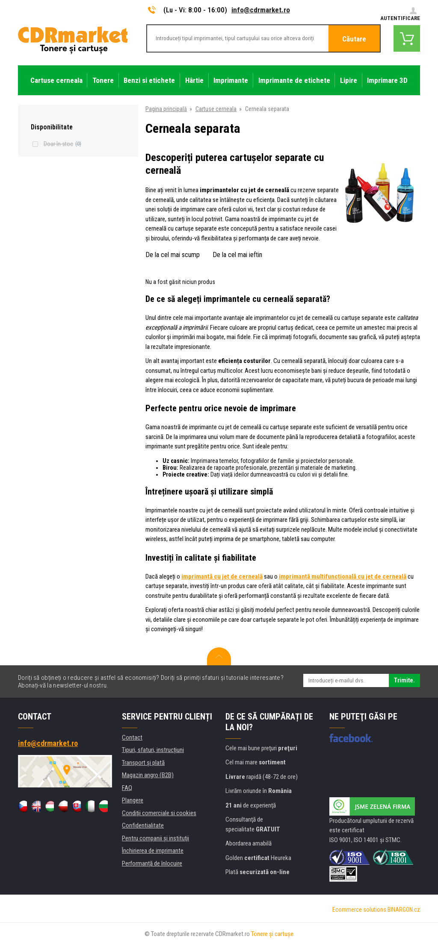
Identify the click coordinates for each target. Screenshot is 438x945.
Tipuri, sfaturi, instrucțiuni (153, 750)
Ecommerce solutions (359, 909)
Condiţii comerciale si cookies (159, 813)
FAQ (127, 788)
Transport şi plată (143, 763)
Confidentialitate (143, 825)
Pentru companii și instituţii (155, 838)
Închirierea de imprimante (152, 850)
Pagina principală (166, 108)
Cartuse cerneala (216, 108)
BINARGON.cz (404, 909)
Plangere (132, 800)
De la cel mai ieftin (237, 255)
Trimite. (404, 680)
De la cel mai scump (172, 255)
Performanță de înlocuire (152, 863)
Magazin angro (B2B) (148, 775)
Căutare (354, 39)
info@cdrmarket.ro (260, 10)
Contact (132, 737)
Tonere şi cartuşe (272, 934)
